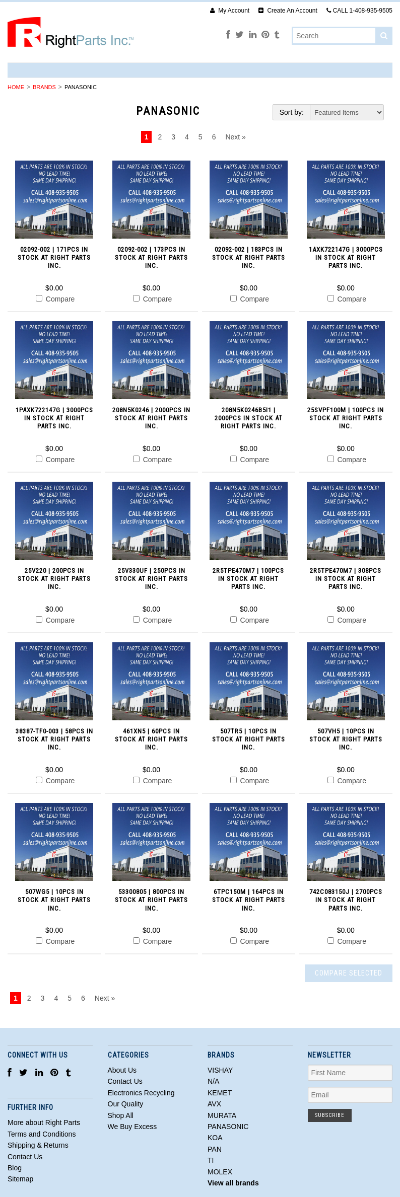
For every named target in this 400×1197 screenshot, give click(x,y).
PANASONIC (228, 1127)
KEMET (220, 1093)
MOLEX (220, 1172)
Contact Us (125, 1081)
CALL (359, 10)
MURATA (222, 1115)
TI (211, 1160)
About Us (122, 1070)
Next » (235, 137)
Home (16, 87)
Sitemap (20, 1179)
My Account (229, 10)
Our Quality (126, 1104)
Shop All (121, 1115)
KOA (215, 1138)
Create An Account (287, 10)
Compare (55, 299)
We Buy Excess (132, 1127)
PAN (215, 1149)
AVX (214, 1104)
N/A (213, 1081)
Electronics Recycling (141, 1093)
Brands (44, 87)
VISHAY (220, 1070)
